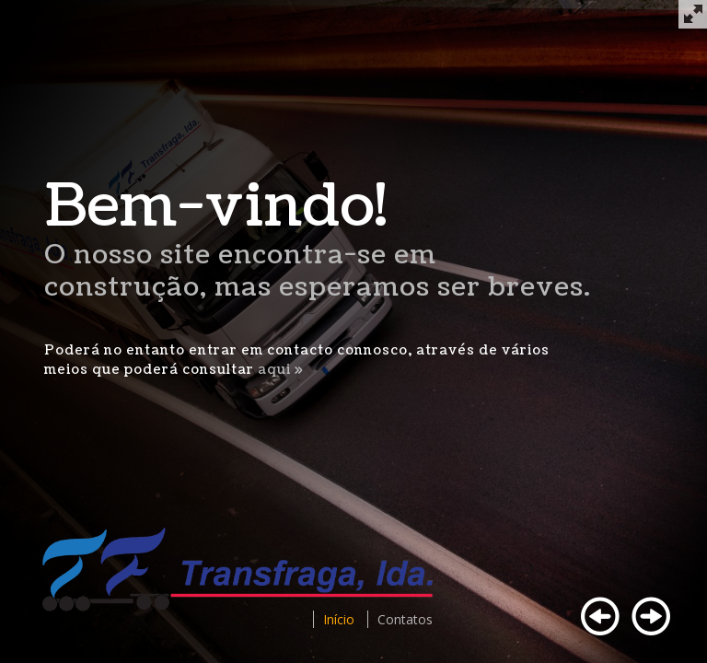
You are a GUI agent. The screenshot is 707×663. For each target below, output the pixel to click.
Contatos (405, 619)
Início (338, 619)
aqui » (281, 369)
